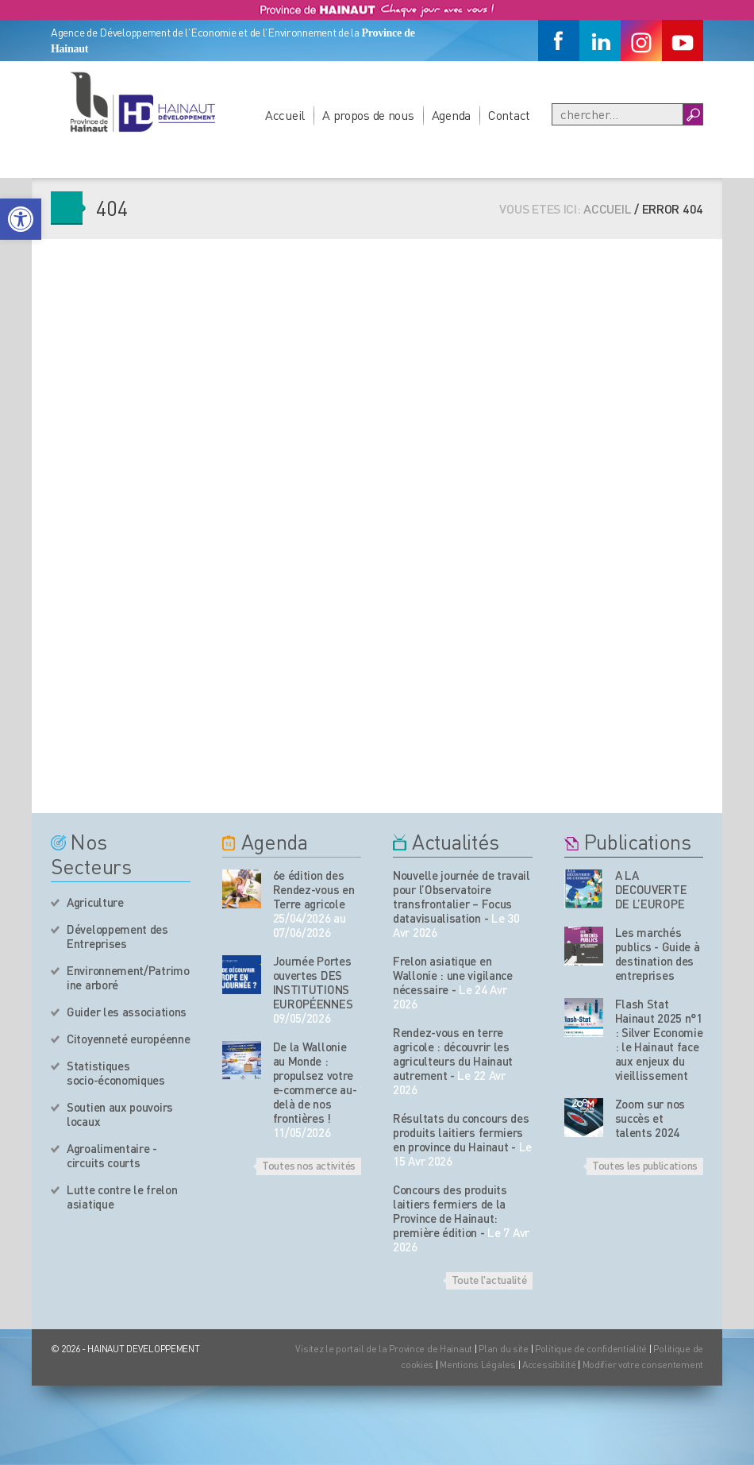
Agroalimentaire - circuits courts (112, 1155)
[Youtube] (682, 40)
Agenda (451, 114)
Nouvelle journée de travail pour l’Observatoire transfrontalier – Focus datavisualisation (461, 896)
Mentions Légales (478, 1365)
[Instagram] (641, 40)
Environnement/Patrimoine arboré (128, 977)
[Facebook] (558, 40)
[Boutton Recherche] (692, 114)
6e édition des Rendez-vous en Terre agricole (314, 889)
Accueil (285, 114)
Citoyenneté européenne (128, 1039)
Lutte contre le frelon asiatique (122, 1197)
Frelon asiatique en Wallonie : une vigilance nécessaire (453, 975)
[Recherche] (617, 114)
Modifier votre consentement (643, 1365)
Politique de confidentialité (592, 1349)
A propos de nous (368, 114)
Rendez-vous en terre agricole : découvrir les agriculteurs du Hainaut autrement (453, 1053)
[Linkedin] (600, 40)
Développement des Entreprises (117, 936)
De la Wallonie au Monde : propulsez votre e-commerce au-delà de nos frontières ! (315, 1082)
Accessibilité (548, 1365)
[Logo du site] (142, 102)
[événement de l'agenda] (241, 888)
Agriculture (95, 902)
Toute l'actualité (489, 1279)
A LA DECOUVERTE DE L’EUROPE (651, 889)
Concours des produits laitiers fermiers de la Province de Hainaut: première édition (450, 1211)
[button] (20, 219)
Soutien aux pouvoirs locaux (120, 1114)
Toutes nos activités (309, 1165)
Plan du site (504, 1349)
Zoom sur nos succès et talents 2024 (650, 1118)
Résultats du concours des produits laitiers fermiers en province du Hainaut (461, 1132)
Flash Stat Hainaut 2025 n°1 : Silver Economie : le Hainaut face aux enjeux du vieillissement (659, 1039)
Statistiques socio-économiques (116, 1073)
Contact (509, 114)
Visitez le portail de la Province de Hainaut (383, 1349)
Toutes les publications (645, 1165)
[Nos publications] (583, 888)
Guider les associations (127, 1012)
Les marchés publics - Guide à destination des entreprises (657, 953)
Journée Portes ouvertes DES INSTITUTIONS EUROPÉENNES (313, 982)
